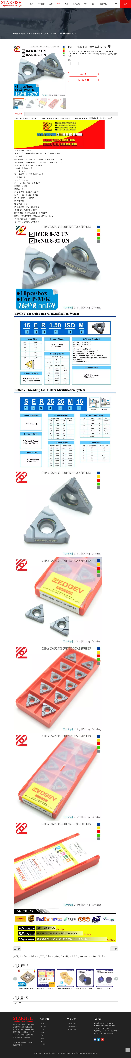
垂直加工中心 (28, 1042)
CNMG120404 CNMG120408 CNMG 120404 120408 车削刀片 (65, 989)
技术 (42, 1029)
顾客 (42, 1032)
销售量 (65, 956)
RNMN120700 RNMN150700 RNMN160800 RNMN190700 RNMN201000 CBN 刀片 (104, 989)
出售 (73, 956)
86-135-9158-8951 (108, 1025)
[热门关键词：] (113, 4)
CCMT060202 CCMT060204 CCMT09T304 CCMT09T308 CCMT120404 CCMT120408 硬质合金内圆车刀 (46, 989)
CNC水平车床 (17, 1045)
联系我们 (44, 1044)
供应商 (33, 956)
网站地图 (77, 1053)
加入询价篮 (83, 80)
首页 (42, 1023)
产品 (42, 1035)
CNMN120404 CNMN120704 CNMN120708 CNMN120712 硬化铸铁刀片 (85, 989)
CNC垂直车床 (17, 1042)
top (128, 1050)
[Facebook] (95, 1039)
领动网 (94, 1053)
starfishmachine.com (107, 1023)
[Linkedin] (98, 1039)
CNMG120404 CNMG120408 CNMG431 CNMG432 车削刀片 (26, 989)
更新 (42, 1041)
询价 (83, 74)
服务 (42, 1038)
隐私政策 (84, 1053)
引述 (57, 956)
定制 (49, 956)
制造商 (24, 956)
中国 (16, 956)
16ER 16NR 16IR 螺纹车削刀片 (91, 956)
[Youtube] (102, 1039)
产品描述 (18, 114)
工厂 (42, 956)
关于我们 (44, 1026)
